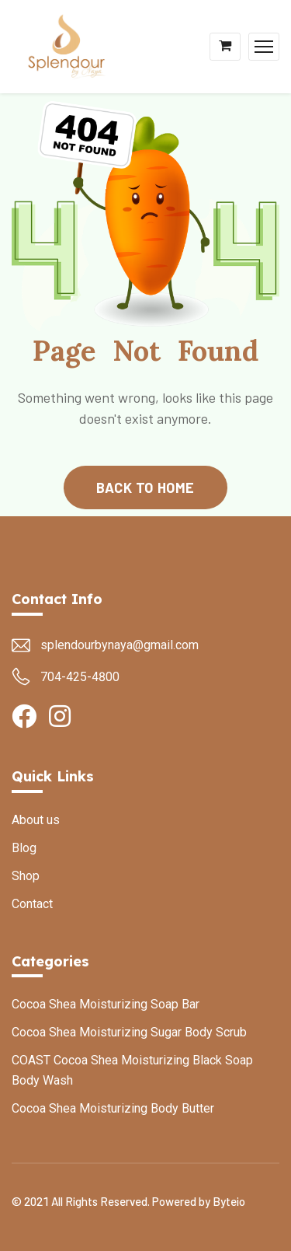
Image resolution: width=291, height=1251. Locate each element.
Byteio (229, 1201)
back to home (145, 487)
